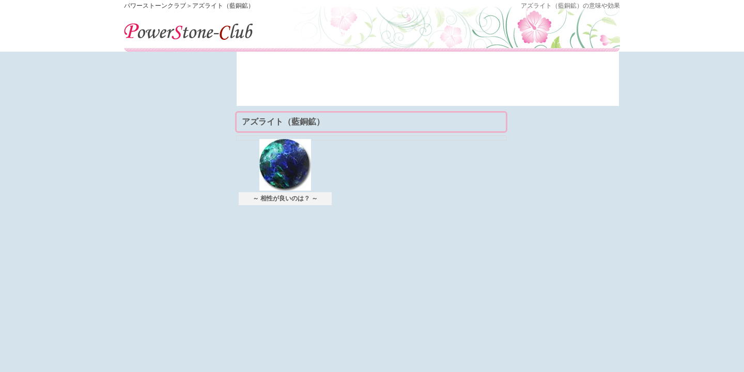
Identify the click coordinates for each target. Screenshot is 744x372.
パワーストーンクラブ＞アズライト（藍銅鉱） (189, 5)
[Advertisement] (428, 82)
